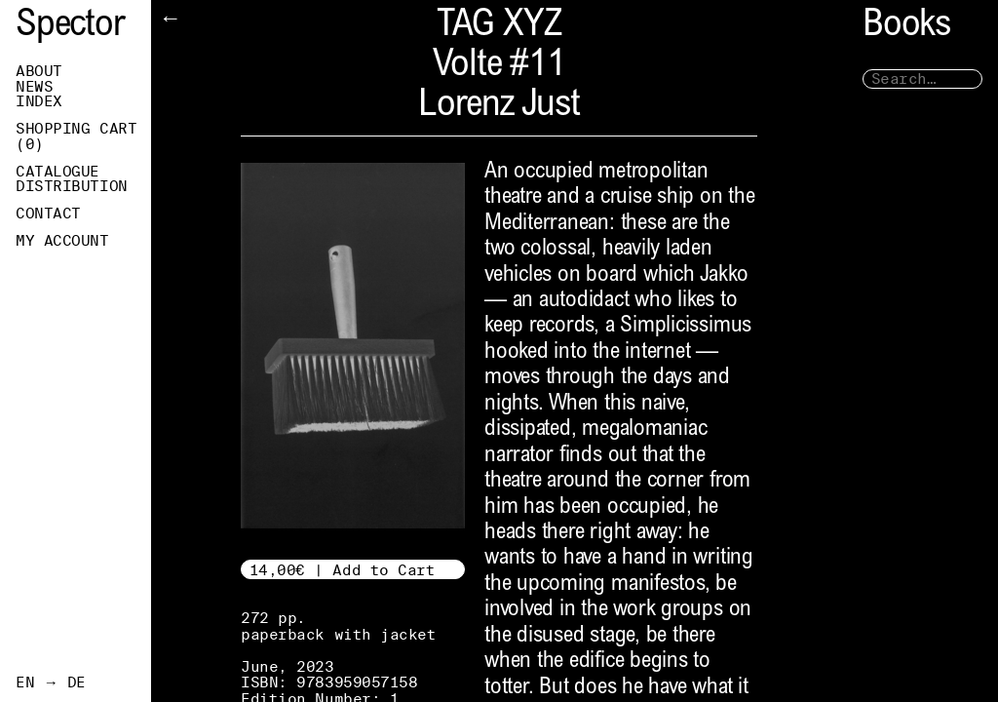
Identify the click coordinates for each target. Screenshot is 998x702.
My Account (62, 241)
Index (39, 101)
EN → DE (51, 682)
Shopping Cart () (76, 136)
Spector (70, 27)
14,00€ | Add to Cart (343, 570)
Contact (48, 213)
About (39, 71)
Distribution (72, 186)
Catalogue (57, 171)
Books (906, 27)
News (34, 87)
